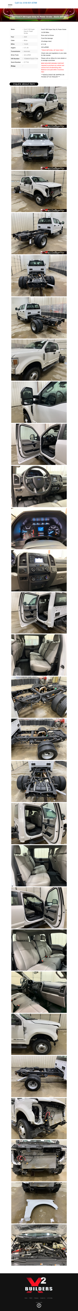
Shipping (36, 1298)
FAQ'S (30, 1298)
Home (26, 1298)
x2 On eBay (49, 1298)
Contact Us (42, 1298)
